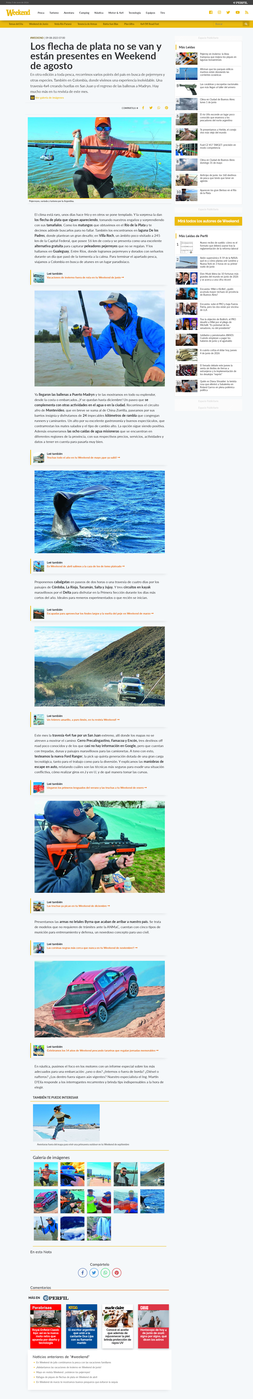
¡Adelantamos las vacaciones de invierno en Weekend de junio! (68, 1367)
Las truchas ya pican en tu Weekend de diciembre (77, 906)
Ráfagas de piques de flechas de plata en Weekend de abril (66, 1377)
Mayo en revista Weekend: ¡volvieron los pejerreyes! (63, 1372)
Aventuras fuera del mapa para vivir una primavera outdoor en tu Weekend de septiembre (83, 1144)
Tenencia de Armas (87, 24)
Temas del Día (16, 24)
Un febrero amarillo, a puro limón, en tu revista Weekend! (81, 719)
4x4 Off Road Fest (149, 24)
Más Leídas (187, 47)
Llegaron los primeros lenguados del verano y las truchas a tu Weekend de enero (95, 787)
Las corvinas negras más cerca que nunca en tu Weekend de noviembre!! (90, 947)
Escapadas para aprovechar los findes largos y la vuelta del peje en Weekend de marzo (98, 613)
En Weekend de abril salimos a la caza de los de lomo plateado (84, 566)
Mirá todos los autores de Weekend (208, 221)
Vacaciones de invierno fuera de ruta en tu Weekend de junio (84, 277)
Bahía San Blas (110, 24)
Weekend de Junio (38, 24)
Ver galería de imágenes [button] (47, 97)
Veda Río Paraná (62, 24)
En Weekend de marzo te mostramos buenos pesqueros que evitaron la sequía (77, 1382)
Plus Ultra (129, 24)
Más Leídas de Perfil (193, 236)
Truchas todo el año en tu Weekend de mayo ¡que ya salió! (82, 457)
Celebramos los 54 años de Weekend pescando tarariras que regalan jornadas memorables (101, 1050)
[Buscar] (228, 24)
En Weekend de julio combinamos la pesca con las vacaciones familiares (73, 1362)
